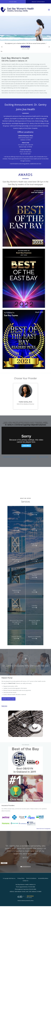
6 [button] (28, 866)
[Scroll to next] (48, 47)
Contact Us (25, 880)
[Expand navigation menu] (49, 9)
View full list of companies (43, 828)
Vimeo (29, 459)
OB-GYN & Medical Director (25, 404)
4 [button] (25, 866)
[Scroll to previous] (2, 47)
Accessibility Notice (43, 878)
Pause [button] (1, 51)
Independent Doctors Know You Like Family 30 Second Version (19, 457)
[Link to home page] (23, 10)
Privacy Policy (20, 878)
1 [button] (21, 866)
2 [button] (22, 866)
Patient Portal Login (8, 699)
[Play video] (25, 658)
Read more (4, 706)
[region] (25, 850)
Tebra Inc (13, 878)
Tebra (32, 900)
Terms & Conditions (31, 878)
